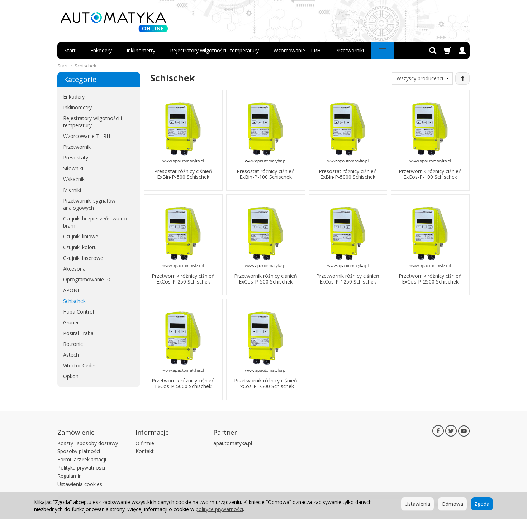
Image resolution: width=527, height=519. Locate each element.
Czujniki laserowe (83, 257)
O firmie (145, 443)
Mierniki (72, 189)
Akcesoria (74, 268)
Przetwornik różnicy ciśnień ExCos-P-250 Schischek (183, 278)
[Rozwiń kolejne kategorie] (382, 50)
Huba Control (78, 311)
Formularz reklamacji (81, 459)
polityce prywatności (219, 509)
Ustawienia (417, 503)
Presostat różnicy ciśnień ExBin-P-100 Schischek (266, 174)
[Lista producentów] (422, 78)
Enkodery (101, 50)
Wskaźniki (74, 179)
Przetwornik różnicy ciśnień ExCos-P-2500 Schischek (430, 278)
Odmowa (452, 503)
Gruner (71, 322)
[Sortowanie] (462, 78)
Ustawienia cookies (79, 484)
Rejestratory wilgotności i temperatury (214, 50)
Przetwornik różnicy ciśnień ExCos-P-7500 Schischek (265, 383)
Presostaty (75, 157)
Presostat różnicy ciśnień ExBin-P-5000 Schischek (348, 174)
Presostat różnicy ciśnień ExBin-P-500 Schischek (183, 174)
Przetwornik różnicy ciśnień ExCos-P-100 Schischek (430, 174)
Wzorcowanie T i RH (297, 50)
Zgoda (481, 503)
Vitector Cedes (80, 365)
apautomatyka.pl (232, 443)
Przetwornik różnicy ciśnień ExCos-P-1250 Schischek (347, 278)
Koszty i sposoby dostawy (87, 443)
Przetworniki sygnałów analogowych (89, 204)
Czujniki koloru (80, 247)
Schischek (74, 300)
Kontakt (145, 451)
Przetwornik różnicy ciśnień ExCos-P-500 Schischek (265, 278)
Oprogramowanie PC (87, 279)
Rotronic (73, 344)
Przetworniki (349, 50)
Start (70, 50)
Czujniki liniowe (80, 236)
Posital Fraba (78, 333)
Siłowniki (73, 168)
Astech (71, 354)
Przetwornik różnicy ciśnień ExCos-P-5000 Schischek (183, 383)
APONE (71, 290)
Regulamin (69, 475)
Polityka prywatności (81, 467)
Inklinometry (141, 50)
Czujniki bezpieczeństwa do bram (95, 222)
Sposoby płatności (78, 451)
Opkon (71, 376)
